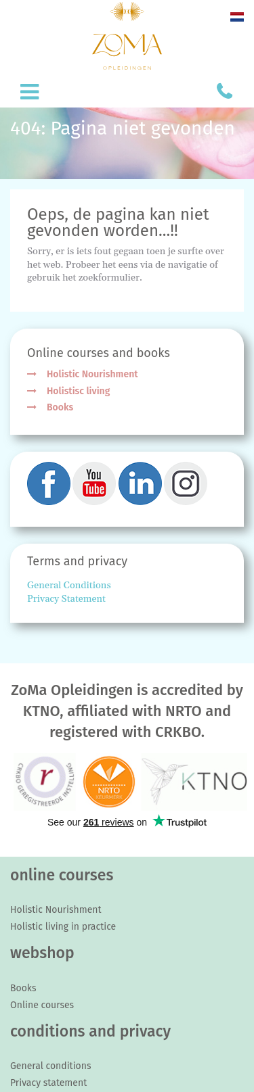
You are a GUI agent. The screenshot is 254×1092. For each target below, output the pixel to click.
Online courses (42, 1005)
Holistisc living (78, 391)
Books (60, 407)
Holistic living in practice (63, 926)
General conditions (50, 1066)
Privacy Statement (66, 599)
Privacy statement (48, 1083)
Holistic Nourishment (92, 374)
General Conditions (69, 585)
